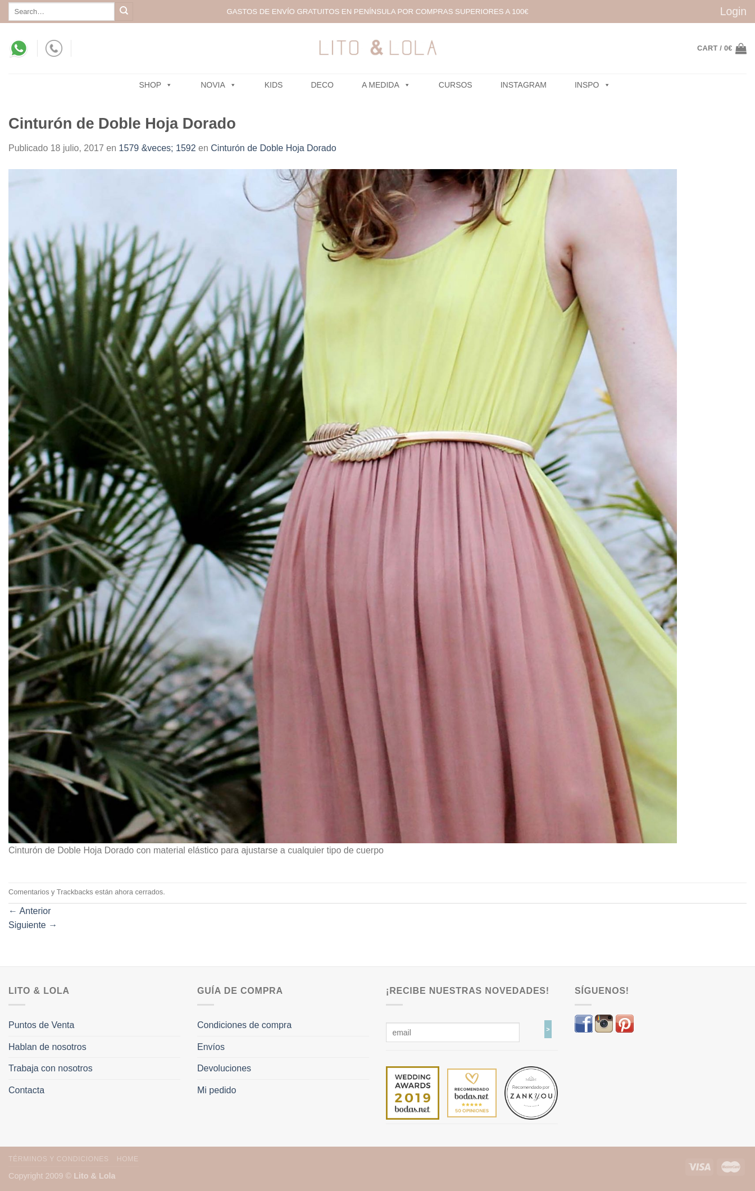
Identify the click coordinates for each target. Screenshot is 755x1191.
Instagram (524, 84)
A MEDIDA (386, 84)
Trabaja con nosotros (50, 1068)
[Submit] (124, 11)
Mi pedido (216, 1090)
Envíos (211, 1047)
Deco (322, 84)
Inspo (593, 84)
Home (128, 1159)
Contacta (26, 1090)
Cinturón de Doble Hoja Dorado (273, 148)
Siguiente (32, 925)
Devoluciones (224, 1068)
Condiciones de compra (244, 1025)
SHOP (156, 84)
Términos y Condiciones (58, 1159)
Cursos (455, 84)
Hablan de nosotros (47, 1047)
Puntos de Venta (41, 1025)
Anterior (29, 911)
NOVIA (218, 84)
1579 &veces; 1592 (157, 148)
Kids (274, 84)
